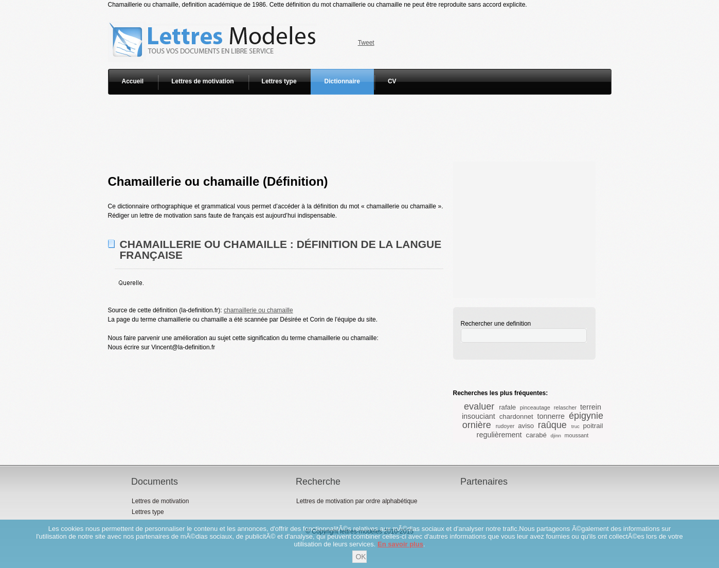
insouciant (478, 416)
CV (392, 81)
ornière (476, 425)
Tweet (366, 42)
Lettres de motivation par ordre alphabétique (356, 501)
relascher (565, 407)
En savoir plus (400, 544)
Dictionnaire (342, 81)
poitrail (593, 426)
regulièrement (499, 435)
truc (575, 426)
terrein (590, 407)
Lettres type (279, 81)
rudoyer (505, 426)
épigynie (586, 416)
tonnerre (551, 416)
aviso (526, 426)
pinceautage (535, 407)
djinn (556, 435)
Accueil (133, 81)
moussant (577, 435)
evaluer (479, 406)
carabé (536, 435)
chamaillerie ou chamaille (258, 310)
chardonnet (516, 416)
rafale (507, 407)
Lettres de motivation (202, 81)
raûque (552, 425)
